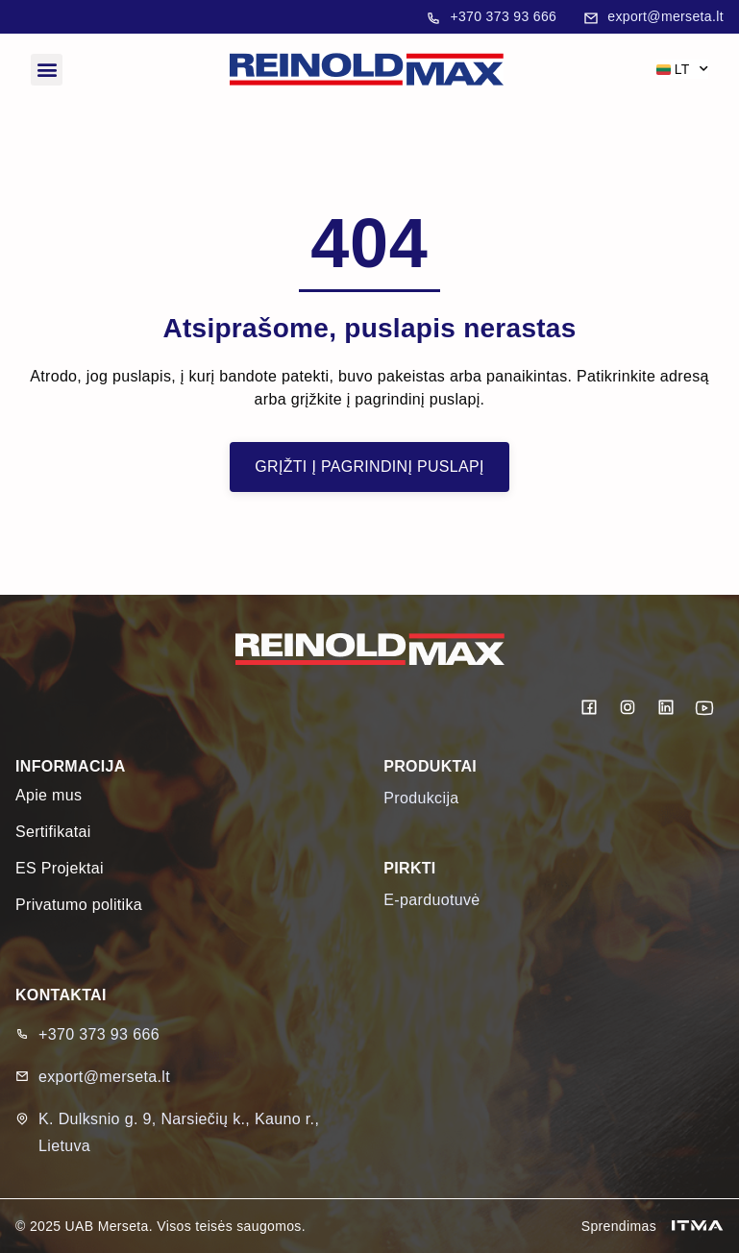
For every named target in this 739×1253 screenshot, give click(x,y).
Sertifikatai (53, 831)
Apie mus (48, 795)
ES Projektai (59, 868)
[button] (46, 70)
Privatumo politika (78, 905)
